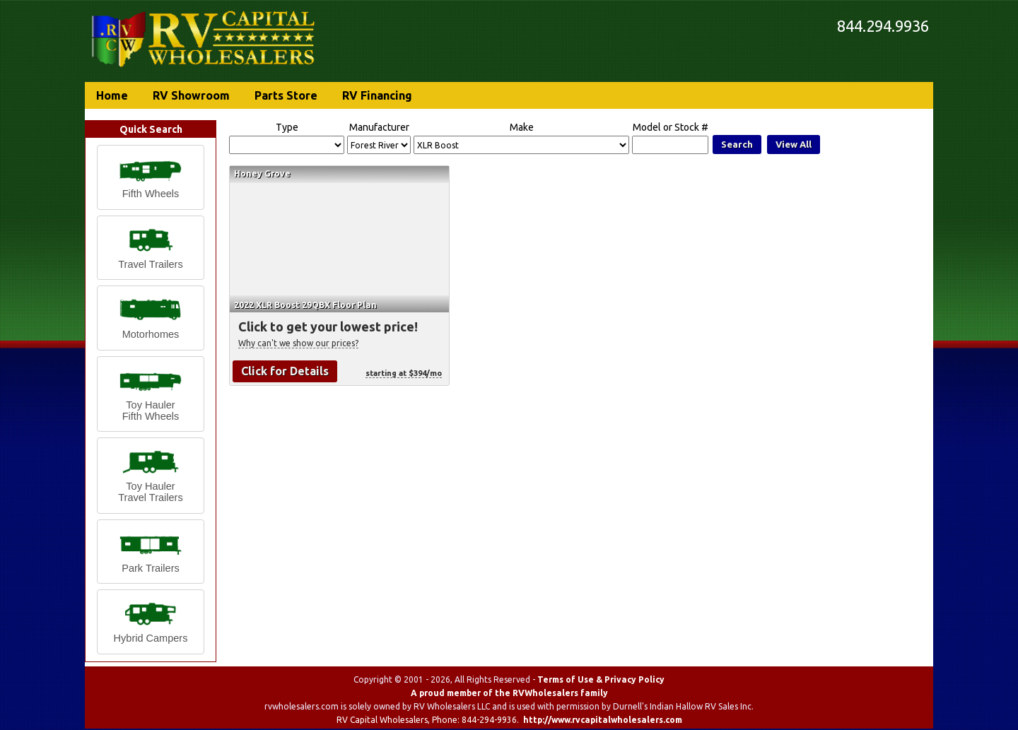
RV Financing (377, 95)
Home (112, 95)
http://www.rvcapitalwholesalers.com (602, 719)
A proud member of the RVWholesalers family (509, 692)
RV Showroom (191, 95)
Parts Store (286, 95)
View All (794, 144)
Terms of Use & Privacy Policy (601, 679)
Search (737, 144)
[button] (150, 177)
